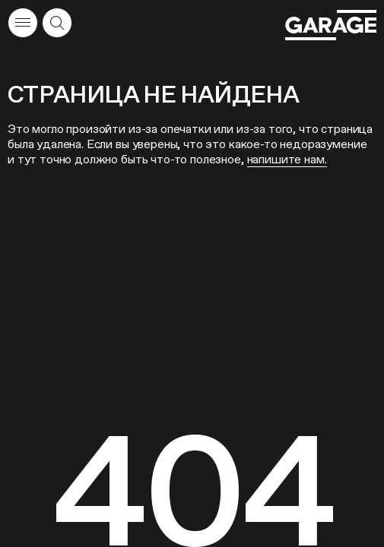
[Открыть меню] (23, 23)
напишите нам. (287, 159)
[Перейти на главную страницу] (330, 25)
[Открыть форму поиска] (57, 23)
